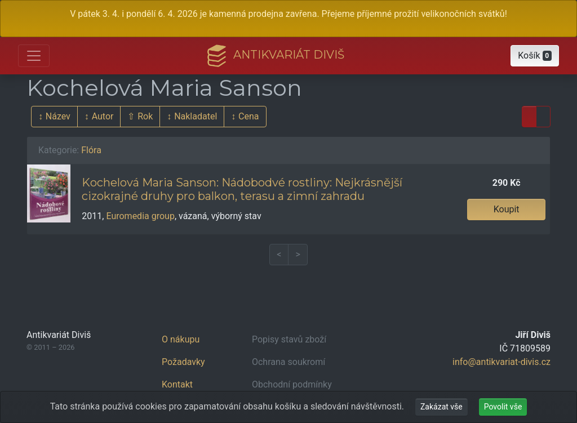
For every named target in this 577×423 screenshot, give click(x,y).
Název (58, 116)
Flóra (91, 150)
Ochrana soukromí (288, 362)
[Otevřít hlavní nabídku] (34, 55)
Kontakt (177, 384)
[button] (535, 55)
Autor (103, 116)
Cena (248, 116)
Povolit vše (503, 406)
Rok (145, 116)
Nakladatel (195, 116)
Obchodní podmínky (292, 384)
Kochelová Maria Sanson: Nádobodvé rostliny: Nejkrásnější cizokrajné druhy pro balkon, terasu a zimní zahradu (242, 189)
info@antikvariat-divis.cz (501, 362)
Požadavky (183, 362)
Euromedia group (140, 216)
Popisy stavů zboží (289, 339)
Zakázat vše (441, 406)
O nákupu (180, 339)
